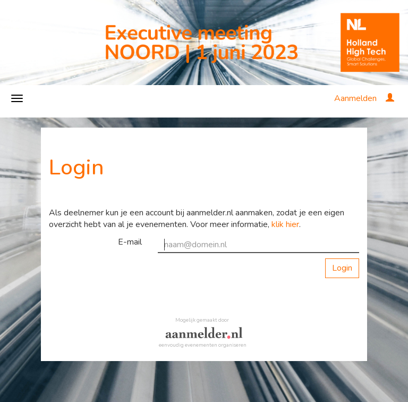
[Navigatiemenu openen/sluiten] (17, 98)
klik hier (285, 224)
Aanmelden (355, 98)
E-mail (130, 242)
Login (342, 268)
